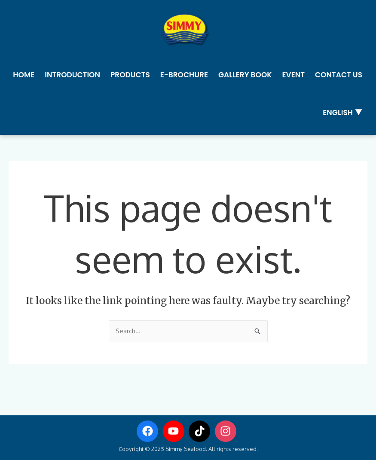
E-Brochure (184, 75)
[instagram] (227, 431)
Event (293, 75)
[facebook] (149, 431)
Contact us (338, 75)
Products (130, 75)
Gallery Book (245, 75)
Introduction (72, 75)
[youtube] (175, 431)
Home (23, 75)
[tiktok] (201, 431)
